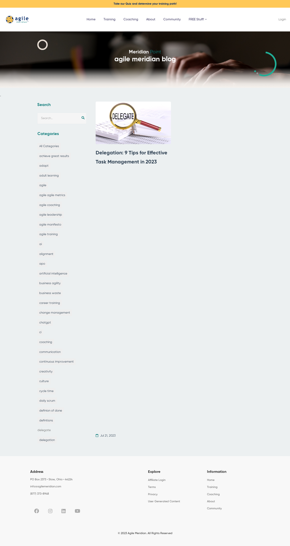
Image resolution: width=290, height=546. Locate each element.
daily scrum (47, 400)
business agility (50, 283)
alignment (46, 254)
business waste (50, 293)
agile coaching (49, 205)
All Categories (49, 146)
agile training (48, 234)
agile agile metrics (52, 195)
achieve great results (54, 156)
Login (282, 19)
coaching (45, 342)
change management (54, 312)
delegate (44, 430)
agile (42, 185)
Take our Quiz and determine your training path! (145, 3)
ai (40, 244)
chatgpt (45, 322)
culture (44, 381)
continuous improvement (56, 361)
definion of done (50, 410)
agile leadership (50, 214)
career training (49, 303)
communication (50, 352)
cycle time (46, 391)
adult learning (49, 175)
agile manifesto (50, 224)
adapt (44, 165)
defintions (46, 420)
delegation (47, 440)
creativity (46, 371)
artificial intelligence (53, 273)
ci (40, 332)
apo (42, 263)
